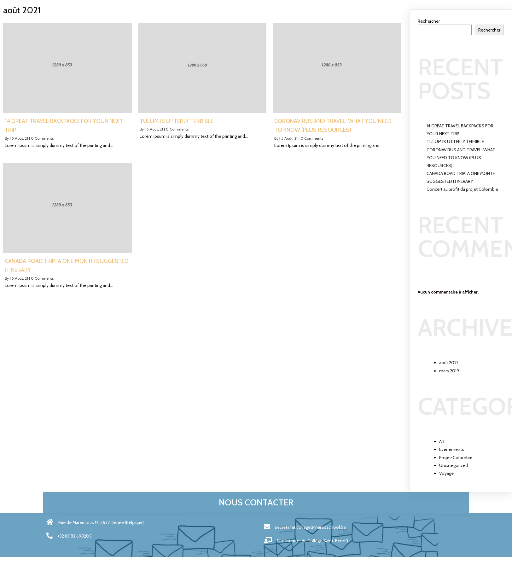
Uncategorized (453, 465)
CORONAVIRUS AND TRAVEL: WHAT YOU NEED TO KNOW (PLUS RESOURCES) (461, 157)
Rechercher (429, 21)
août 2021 (448, 362)
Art (442, 441)
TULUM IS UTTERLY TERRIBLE (455, 141)
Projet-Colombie (455, 457)
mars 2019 (449, 371)
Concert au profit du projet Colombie (462, 189)
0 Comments (42, 138)
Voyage (446, 473)
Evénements (451, 449)
